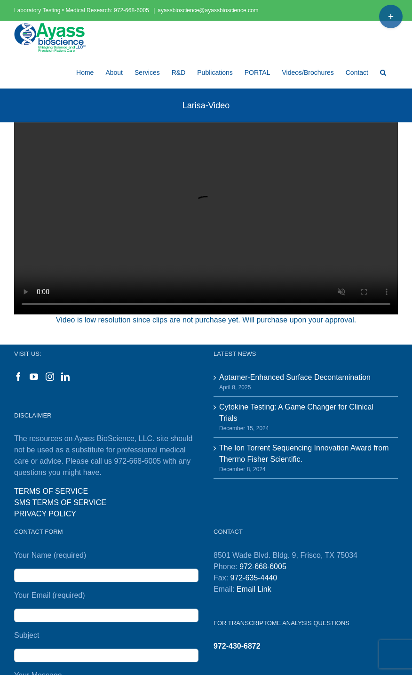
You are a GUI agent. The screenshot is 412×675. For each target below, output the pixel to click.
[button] (383, 71)
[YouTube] (34, 376)
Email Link (254, 589)
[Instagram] (50, 376)
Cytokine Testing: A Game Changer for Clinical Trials (296, 412)
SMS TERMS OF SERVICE (60, 502)
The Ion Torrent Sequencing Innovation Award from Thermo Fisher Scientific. (304, 453)
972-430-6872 (237, 646)
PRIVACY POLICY (45, 514)
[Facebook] (18, 376)
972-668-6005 (132, 10)
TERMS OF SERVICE (51, 491)
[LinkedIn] (65, 376)
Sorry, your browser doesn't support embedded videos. (206, 218)
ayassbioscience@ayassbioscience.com (208, 10)
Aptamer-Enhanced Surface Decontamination (295, 377)
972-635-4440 (253, 578)
